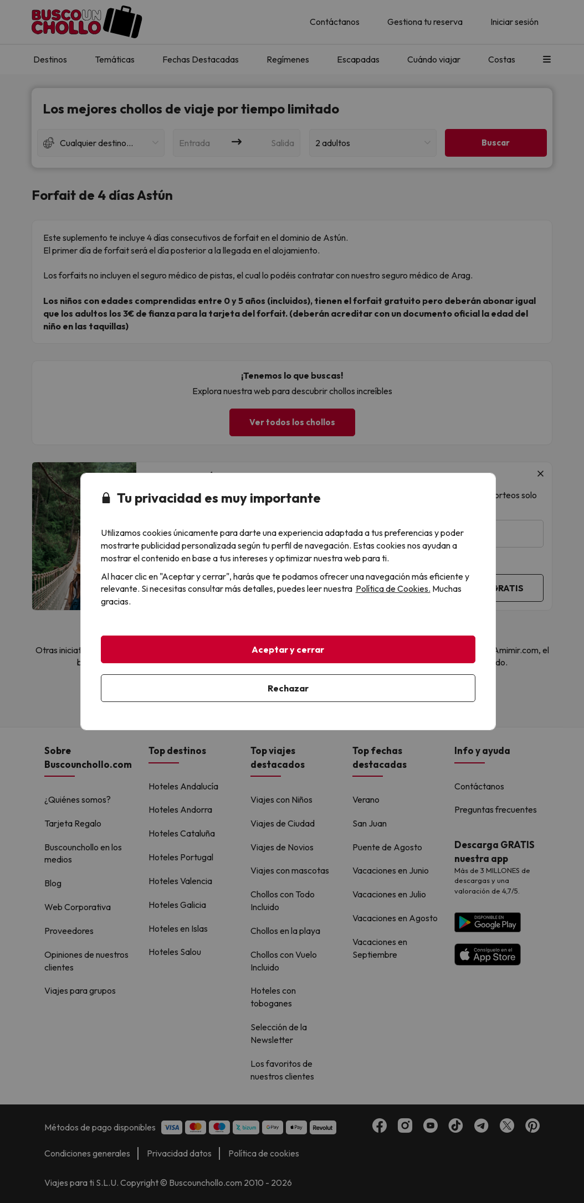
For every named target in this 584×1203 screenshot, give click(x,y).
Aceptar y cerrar (288, 649)
